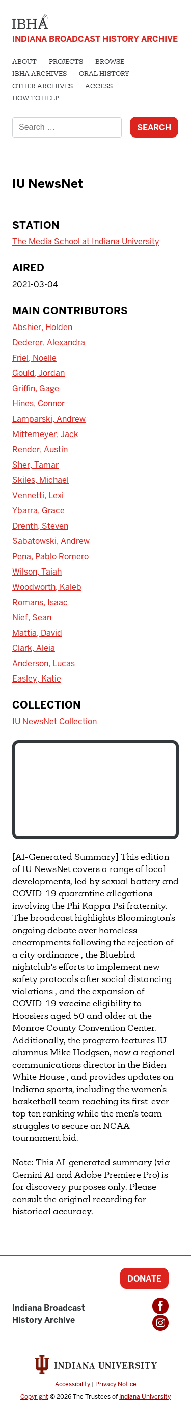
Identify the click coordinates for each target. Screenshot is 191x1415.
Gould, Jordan (38, 373)
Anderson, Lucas (43, 663)
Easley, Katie (36, 678)
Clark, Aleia (33, 648)
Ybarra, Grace (38, 510)
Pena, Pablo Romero (50, 556)
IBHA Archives (39, 74)
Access (99, 87)
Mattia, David (37, 633)
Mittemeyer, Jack (45, 434)
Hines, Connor (38, 403)
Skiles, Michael (40, 480)
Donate (144, 1278)
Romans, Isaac (40, 602)
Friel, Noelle (34, 357)
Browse (109, 62)
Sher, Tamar (35, 464)
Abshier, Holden (42, 327)
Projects (66, 62)
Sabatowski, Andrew (51, 541)
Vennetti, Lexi (38, 495)
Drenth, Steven (40, 526)
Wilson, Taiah (37, 571)
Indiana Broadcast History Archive (95, 39)
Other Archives (42, 87)
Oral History (104, 74)
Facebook (160, 1306)
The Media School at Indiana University (85, 241)
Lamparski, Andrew (49, 419)
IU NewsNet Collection (54, 721)
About (24, 62)
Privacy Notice (116, 1384)
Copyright (34, 1397)
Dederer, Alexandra (48, 342)
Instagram (160, 1323)
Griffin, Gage (35, 388)
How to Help (35, 99)
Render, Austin (40, 449)
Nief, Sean (31, 617)
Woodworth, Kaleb (46, 587)
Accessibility (72, 1384)
